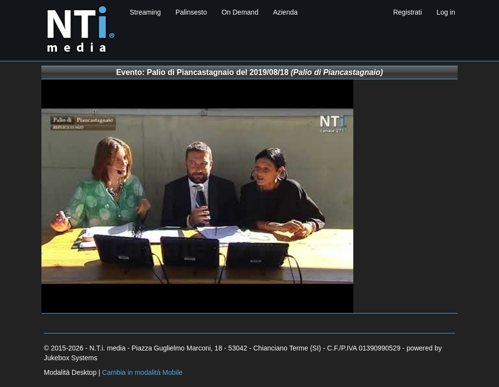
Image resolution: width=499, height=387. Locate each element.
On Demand (240, 12)
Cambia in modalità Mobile (142, 372)
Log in (446, 12)
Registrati (407, 12)
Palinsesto (191, 12)
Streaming (145, 12)
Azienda (285, 12)
